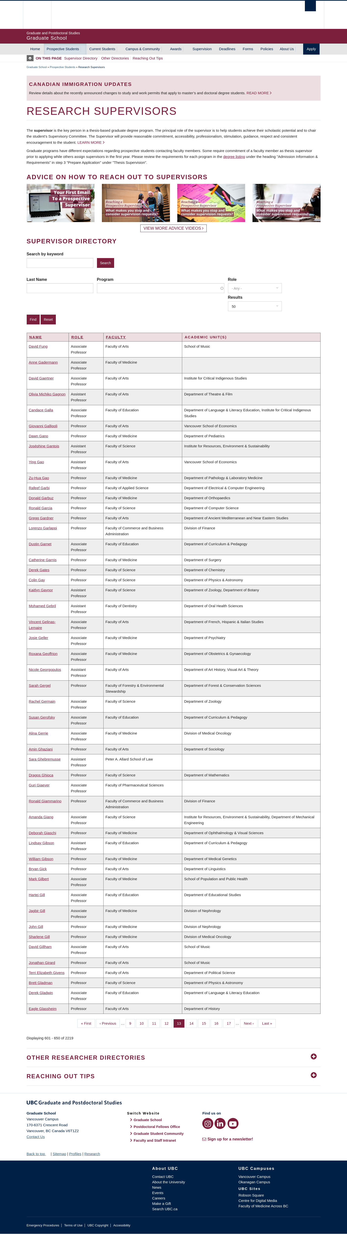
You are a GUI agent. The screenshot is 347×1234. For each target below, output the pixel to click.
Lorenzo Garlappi (43, 528)
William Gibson (41, 859)
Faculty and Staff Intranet (155, 1140)
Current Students (102, 49)
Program (105, 279)
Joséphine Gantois (44, 446)
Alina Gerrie (38, 733)
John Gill (36, 927)
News (156, 1187)
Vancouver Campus (255, 1177)
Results (235, 297)
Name (35, 337)
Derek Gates (39, 570)
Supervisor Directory (80, 58)
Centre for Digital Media (258, 1200)
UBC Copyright (97, 1225)
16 (218, 1022)
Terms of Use (73, 1225)
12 (168, 1022)
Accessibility (121, 1225)
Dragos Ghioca (41, 775)
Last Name (37, 279)
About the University (168, 1182)
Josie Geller (38, 638)
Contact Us (36, 1137)
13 (181, 1022)
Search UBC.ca (164, 1209)
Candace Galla (41, 410)
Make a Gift (161, 1203)
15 (206, 1022)
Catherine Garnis (43, 560)
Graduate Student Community (159, 1134)
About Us (287, 49)
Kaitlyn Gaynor (41, 590)
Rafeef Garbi (39, 488)
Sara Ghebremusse (45, 759)
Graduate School (37, 67)
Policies (267, 49)
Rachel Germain (42, 701)
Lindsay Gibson (41, 843)
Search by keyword (45, 254)
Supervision (202, 49)
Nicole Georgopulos (45, 669)
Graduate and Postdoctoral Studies (174, 1103)
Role (232, 279)
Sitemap (59, 1154)
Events (157, 1193)
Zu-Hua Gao (39, 478)
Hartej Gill (37, 895)
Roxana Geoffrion (43, 654)
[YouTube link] (233, 1123)
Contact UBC (163, 1177)
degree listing (234, 156)
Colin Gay (37, 580)
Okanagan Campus (254, 1182)
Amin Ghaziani (41, 749)
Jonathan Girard (42, 963)
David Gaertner (41, 378)
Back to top (38, 1154)
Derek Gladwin (41, 993)
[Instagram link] (207, 1123)
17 (231, 1022)
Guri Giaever (39, 785)
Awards (175, 49)
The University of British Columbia (37, 15)
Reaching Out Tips (148, 58)
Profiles (75, 1154)
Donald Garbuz (41, 498)
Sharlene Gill (39, 937)
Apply (311, 49)
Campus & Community (143, 49)
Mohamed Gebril (42, 606)
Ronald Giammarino (45, 801)
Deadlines (227, 49)
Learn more (89, 142)
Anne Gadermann (43, 362)
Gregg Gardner (41, 518)
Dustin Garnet (40, 544)
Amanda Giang (41, 817)
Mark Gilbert (39, 879)
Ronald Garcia (40, 508)
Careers (158, 1198)
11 (156, 1022)
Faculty (116, 337)
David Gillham (40, 947)
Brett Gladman (41, 983)
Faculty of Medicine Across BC (263, 1206)
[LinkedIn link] (220, 1123)
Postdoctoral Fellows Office (157, 1127)
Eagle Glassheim (43, 1009)
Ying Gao (36, 462)
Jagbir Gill (37, 911)
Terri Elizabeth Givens (47, 973)
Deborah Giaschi (42, 833)
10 (143, 1022)
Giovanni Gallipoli (43, 426)
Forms (248, 49)
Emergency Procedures (43, 1225)
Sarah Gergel (40, 685)
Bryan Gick (38, 869)
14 (193, 1022)
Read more (258, 93)
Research (92, 1154)
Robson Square (251, 1195)
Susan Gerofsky (42, 717)
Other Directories (115, 58)
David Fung (38, 346)
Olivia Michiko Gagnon (47, 394)
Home (35, 49)
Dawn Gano (38, 436)
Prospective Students (63, 49)
